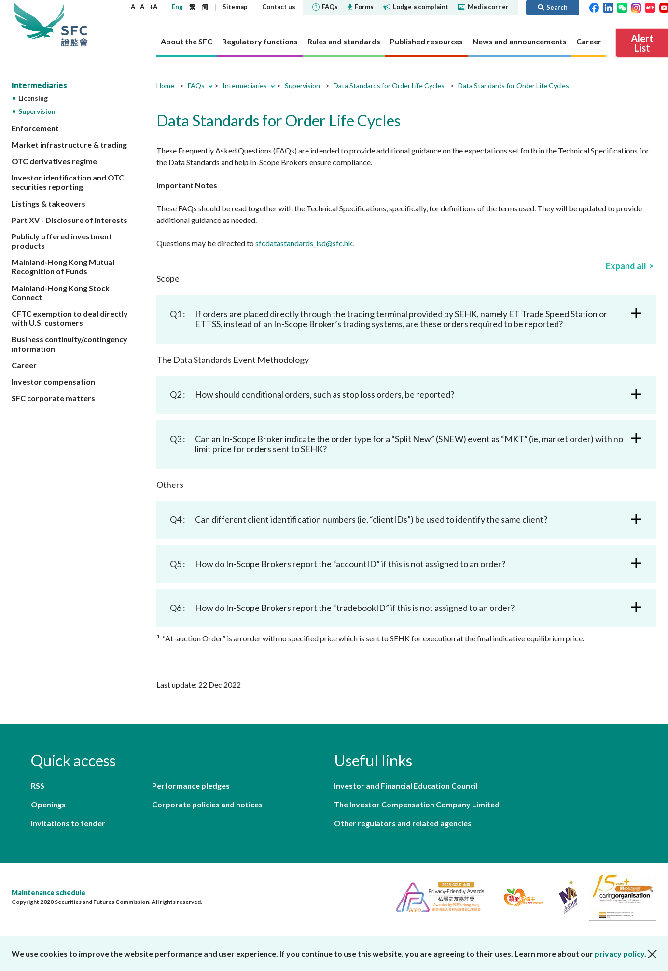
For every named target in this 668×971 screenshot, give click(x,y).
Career (24, 365)
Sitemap (235, 7)
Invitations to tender (68, 823)
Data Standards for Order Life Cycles (389, 86)
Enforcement (35, 128)
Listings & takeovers (48, 203)
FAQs (325, 7)
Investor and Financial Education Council (406, 785)
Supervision (37, 111)
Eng (177, 7)
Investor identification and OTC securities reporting (68, 182)
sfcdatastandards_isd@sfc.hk (303, 243)
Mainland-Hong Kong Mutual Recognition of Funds (63, 266)
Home (165, 86)
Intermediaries (39, 85)
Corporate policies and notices (207, 804)
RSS (37, 785)
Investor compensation (53, 381)
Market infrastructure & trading (69, 144)
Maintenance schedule (48, 892)
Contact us (278, 7)
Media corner (483, 7)
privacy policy (619, 953)
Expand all (626, 266)
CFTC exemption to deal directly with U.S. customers (70, 318)
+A (153, 7)
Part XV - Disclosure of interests (69, 219)
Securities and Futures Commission (74, 24)
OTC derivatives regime (54, 161)
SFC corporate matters (53, 397)
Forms (361, 7)
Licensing (33, 98)
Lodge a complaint (415, 7)
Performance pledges (191, 785)
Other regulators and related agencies (403, 823)
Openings (48, 804)
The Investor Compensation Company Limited (417, 804)
